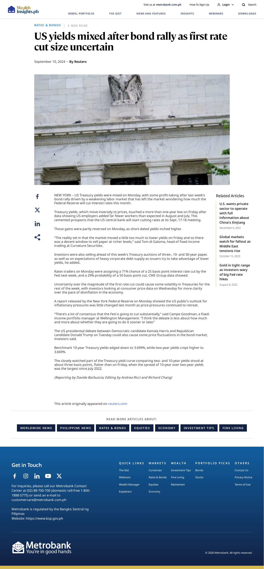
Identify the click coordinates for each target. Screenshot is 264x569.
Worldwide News (36, 428)
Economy (167, 428)
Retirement (178, 484)
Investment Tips (199, 428)
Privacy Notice (243, 477)
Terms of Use (243, 484)
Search (249, 4)
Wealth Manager (129, 484)
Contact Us (241, 470)
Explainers (125, 491)
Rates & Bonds (112, 428)
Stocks (199, 477)
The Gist (124, 470)
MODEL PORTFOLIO (81, 13)
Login (225, 4)
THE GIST (115, 13)
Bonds (199, 470)
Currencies (155, 470)
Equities (142, 428)
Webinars (125, 477)
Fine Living (233, 428)
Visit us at (162, 4)
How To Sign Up (199, 4)
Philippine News (75, 428)
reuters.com (117, 403)
